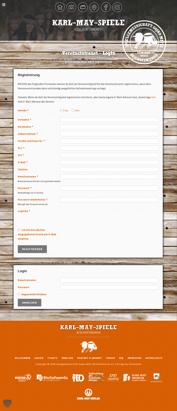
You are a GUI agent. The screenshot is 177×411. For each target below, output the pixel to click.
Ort (21, 155)
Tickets (52, 358)
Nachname (25, 126)
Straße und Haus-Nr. (31, 141)
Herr (77, 110)
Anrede (23, 110)
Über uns (67, 358)
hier (153, 97)
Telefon (23, 169)
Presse (110, 358)
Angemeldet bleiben (33, 294)
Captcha (24, 211)
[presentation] (86, 215)
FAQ (121, 358)
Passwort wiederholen (32, 199)
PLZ (21, 148)
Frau (65, 110)
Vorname (24, 119)
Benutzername (28, 176)
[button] (7, 403)
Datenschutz (153, 358)
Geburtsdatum (28, 133)
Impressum (134, 358)
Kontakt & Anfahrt (89, 358)
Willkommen (22, 358)
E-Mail (22, 162)
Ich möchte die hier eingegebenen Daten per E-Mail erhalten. (37, 234)
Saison (39, 358)
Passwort (24, 188)
